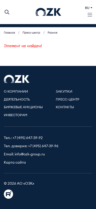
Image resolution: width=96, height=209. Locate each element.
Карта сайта (15, 162)
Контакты (65, 107)
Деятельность (17, 99)
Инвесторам (15, 115)
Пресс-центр (67, 99)
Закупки (64, 91)
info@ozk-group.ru (30, 154)
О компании (16, 91)
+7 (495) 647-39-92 (28, 138)
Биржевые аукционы (23, 107)
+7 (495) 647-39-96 (43, 146)
